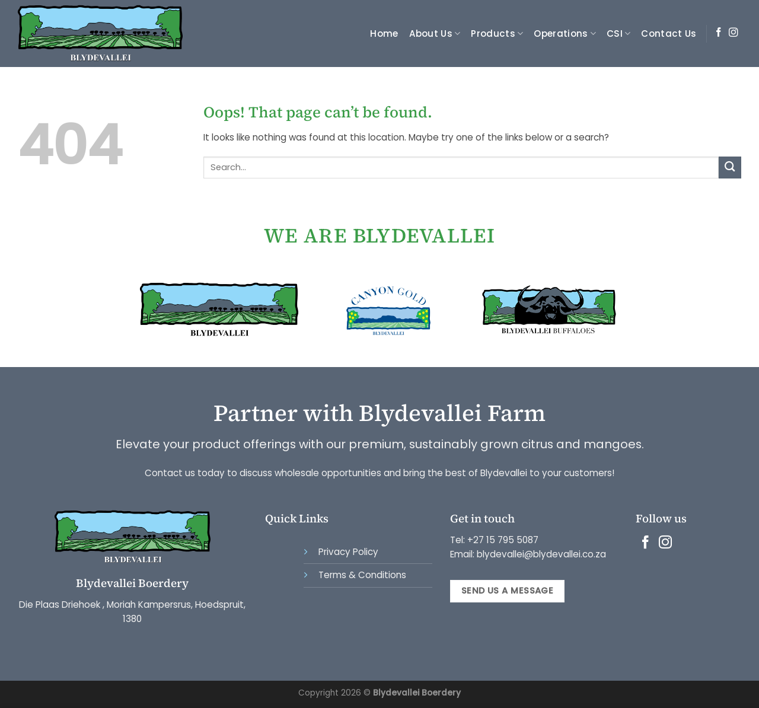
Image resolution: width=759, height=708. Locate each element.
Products (497, 33)
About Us (435, 33)
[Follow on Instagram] (733, 33)
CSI (618, 33)
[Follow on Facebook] (718, 33)
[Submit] (730, 167)
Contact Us (668, 33)
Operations (565, 33)
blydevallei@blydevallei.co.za (540, 554)
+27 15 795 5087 (502, 540)
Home (384, 33)
